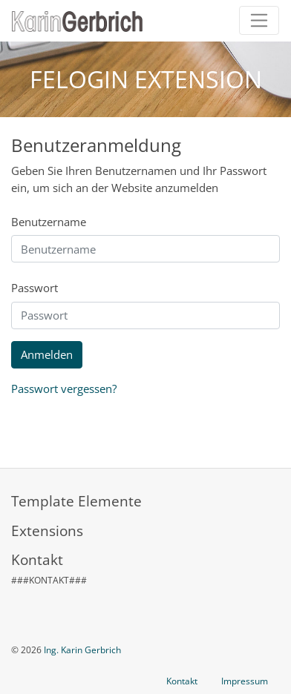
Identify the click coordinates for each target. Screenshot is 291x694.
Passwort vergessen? (64, 388)
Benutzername (48, 221)
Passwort (34, 287)
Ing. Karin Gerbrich (82, 650)
